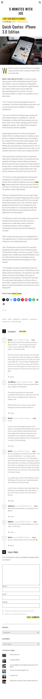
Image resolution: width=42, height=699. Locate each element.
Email (4, 594)
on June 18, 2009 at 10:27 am (22, 522)
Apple (5, 19)
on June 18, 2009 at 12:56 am (21, 451)
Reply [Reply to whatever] (36, 506)
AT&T (10, 319)
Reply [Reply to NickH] (33, 340)
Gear (9, 19)
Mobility (15, 19)
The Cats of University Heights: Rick (19, 670)
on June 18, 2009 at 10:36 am (21, 537)
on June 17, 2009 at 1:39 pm (20, 340)
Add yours (22, 331)
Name (4, 586)
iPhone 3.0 (25, 319)
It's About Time (13, 675)
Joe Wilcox (7, 22)
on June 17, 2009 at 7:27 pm (24, 382)
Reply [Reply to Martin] (34, 418)
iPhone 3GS (6, 321)
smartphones (16, 321)
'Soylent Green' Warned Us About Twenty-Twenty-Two (24, 680)
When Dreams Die (14, 654)
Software (21, 19)
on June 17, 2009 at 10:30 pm (21, 418)
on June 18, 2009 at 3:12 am (23, 506)
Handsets (17, 319)
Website (5, 602)
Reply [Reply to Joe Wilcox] (36, 382)
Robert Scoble (17, 293)
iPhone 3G (34, 319)
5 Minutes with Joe (21, 11)
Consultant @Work (15, 660)
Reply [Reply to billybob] (35, 522)
